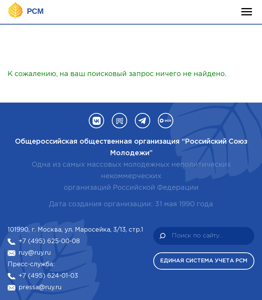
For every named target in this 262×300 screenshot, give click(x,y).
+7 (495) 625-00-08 (49, 241)
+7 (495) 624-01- (44, 276)
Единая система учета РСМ (203, 261)
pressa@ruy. (36, 287)
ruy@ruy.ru (34, 253)
